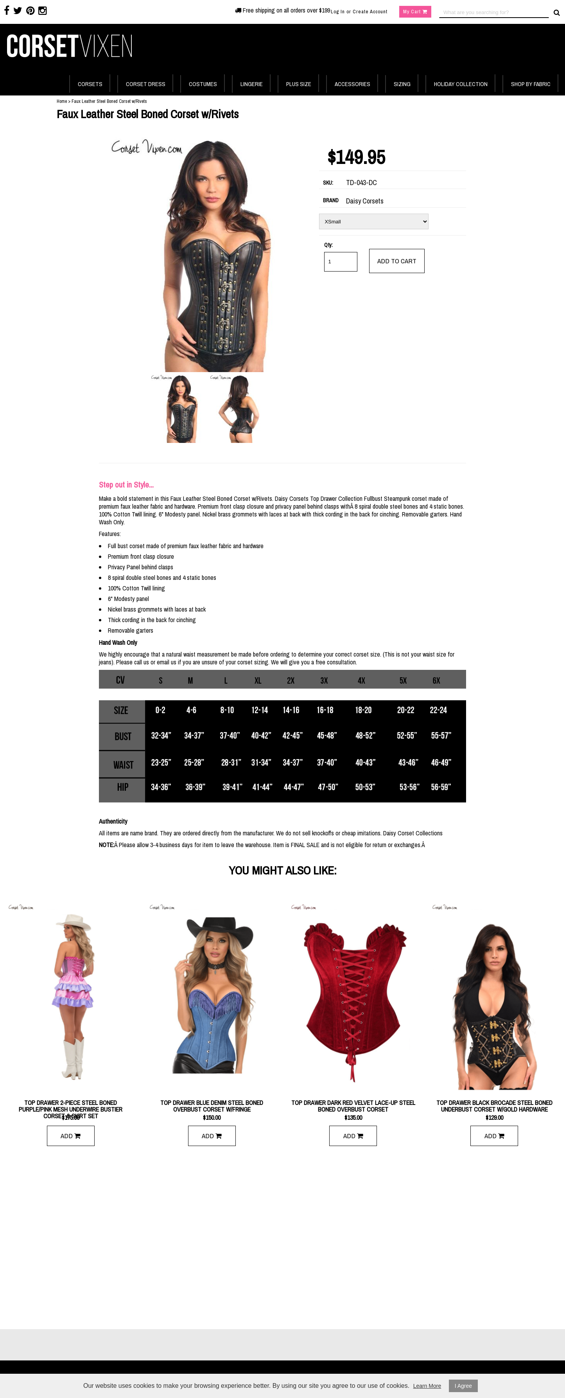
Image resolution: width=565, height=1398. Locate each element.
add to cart (396, 260)
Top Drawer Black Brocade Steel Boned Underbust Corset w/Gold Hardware (494, 1106)
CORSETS (90, 84)
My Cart (415, 11)
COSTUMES (203, 84)
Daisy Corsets (365, 201)
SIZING (402, 84)
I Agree (463, 1386)
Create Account (370, 11)
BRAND (331, 200)
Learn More (427, 1386)
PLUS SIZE (298, 84)
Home (62, 101)
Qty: (328, 244)
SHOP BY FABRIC (531, 84)
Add (71, 1135)
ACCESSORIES (352, 84)
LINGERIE (251, 84)
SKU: (328, 182)
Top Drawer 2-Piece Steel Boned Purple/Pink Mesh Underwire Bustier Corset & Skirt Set (70, 1106)
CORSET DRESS (145, 84)
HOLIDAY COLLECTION (461, 84)
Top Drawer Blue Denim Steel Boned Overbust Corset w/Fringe (211, 1106)
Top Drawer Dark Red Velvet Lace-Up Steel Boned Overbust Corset (353, 1106)
